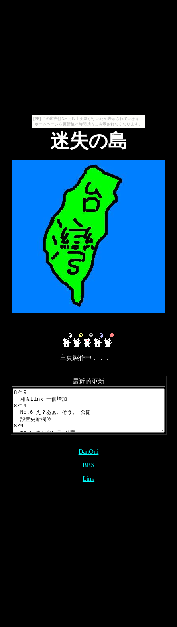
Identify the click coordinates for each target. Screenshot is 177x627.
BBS (88, 473)
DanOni (89, 460)
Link (88, 487)
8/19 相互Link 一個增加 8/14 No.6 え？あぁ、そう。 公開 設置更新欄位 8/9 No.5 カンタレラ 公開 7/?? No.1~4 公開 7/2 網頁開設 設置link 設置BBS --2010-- (90, 414)
